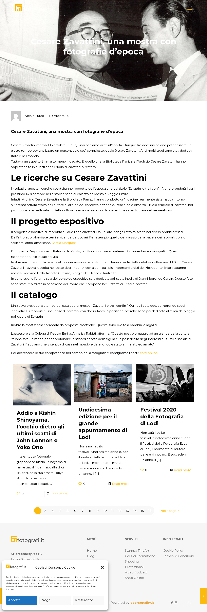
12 (119, 511)
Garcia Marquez (64, 243)
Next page (170, 511)
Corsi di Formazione (140, 556)
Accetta (14, 600)
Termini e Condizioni (178, 556)
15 (142, 511)
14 (135, 511)
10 (105, 511)
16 (149, 511)
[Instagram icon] (175, 603)
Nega (46, 600)
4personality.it (142, 603)
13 (127, 511)
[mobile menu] (189, 8)
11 (112, 511)
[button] (102, 567)
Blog (90, 556)
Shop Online (134, 578)
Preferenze (84, 600)
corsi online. (148, 353)
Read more (59, 494)
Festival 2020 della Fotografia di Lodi (162, 416)
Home (92, 550)
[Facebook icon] (171, 603)
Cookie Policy (173, 550)
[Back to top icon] (189, 602)
